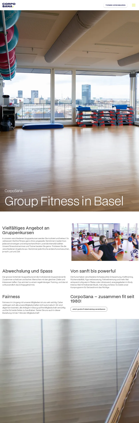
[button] (134, 5)
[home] (8, 5)
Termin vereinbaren (115, 5)
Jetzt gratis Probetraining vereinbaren (88, 309)
